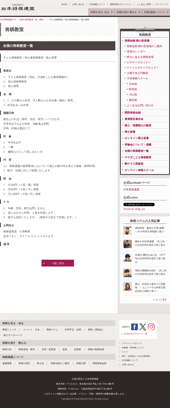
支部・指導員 (49, 349)
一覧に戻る (57, 263)
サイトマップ (162, 4)
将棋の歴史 (24, 363)
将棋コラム (52, 329)
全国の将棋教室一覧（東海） (32, 19)
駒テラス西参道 (134, 163)
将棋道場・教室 (26, 349)
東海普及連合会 (134, 119)
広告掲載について (97, 4)
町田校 (133, 89)
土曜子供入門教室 (137, 73)
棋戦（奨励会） (96, 329)
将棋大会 (7, 349)
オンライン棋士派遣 (137, 138)
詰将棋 (77, 349)
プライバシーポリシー (132, 343)
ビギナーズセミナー (139, 62)
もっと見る (161, 299)
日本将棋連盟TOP (8, 19)
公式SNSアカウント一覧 (136, 334)
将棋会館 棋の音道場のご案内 (144, 46)
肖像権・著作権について (133, 347)
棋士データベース (13, 335)
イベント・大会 (31, 329)
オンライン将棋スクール (139, 170)
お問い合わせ (78, 4)
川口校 (133, 94)
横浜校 (133, 100)
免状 (64, 349)
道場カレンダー (136, 51)
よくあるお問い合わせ (140, 105)
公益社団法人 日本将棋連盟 (18, 7)
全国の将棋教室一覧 (137, 150)
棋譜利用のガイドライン (121, 4)
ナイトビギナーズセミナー (143, 67)
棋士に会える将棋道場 (140, 57)
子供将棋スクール (137, 78)
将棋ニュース (9, 329)
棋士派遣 (130, 131)
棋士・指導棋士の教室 (138, 125)
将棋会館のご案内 (60, 363)
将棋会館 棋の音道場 (137, 40)
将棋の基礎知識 (96, 349)
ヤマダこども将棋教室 (138, 157)
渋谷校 (133, 83)
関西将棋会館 (133, 112)
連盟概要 (7, 363)
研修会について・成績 (138, 144)
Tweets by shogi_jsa (134, 208)
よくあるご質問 (144, 4)
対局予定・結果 (73, 329)
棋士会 (40, 363)
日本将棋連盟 (131, 189)
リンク (125, 352)
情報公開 (81, 363)
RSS (66, 4)
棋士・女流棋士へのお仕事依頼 (136, 356)
